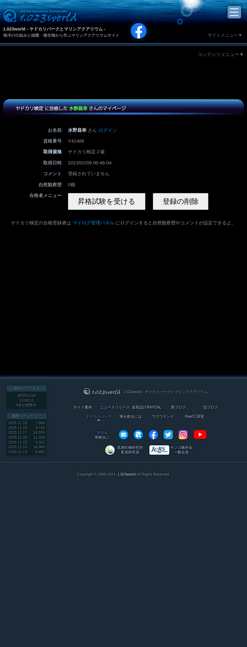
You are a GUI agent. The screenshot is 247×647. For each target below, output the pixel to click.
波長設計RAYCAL (146, 407)
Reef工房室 (194, 417)
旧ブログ (210, 407)
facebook (153, 434)
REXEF (138, 434)
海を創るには (130, 417)
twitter (168, 434)
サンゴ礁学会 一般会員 (181, 449)
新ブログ (178, 407)
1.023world (126, 474)
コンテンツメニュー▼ (221, 54)
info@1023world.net (123, 434)
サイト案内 (82, 407)
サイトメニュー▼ (225, 35)
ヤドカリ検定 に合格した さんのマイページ (70, 108)
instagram (183, 434)
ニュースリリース (115, 407)
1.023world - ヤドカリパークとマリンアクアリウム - (54, 28)
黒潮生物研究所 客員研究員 (130, 449)
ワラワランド (163, 417)
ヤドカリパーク (99, 417)
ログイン (107, 130)
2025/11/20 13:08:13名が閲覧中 (26, 400)
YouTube (200, 434)
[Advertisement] (123, 76)
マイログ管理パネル (93, 222)
